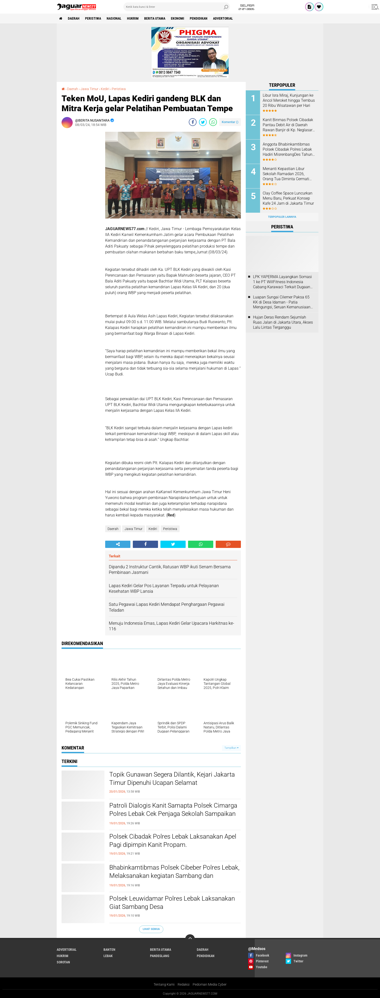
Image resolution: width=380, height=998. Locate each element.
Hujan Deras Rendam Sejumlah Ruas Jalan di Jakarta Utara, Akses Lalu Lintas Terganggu (283, 322)
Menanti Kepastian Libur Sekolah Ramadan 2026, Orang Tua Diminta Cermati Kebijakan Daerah (286, 173)
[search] (176, 6)
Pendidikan (198, 18)
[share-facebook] (193, 122)
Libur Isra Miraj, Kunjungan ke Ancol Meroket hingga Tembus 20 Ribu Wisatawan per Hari (289, 100)
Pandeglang (159, 956)
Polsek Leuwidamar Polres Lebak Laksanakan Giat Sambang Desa (172, 902)
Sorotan (63, 962)
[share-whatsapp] (213, 122)
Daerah (73, 18)
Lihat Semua (151, 929)
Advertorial (223, 18)
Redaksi (184, 984)
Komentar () (230, 122)
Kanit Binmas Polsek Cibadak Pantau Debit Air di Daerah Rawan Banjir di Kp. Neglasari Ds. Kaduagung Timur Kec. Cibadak (288, 125)
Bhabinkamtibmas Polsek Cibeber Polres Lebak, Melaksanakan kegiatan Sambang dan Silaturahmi (174, 876)
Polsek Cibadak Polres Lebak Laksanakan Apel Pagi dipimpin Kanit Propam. (172, 840)
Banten (109, 949)
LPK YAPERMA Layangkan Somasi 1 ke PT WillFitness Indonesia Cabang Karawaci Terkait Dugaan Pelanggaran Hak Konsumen (282, 281)
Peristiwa (93, 18)
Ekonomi (177, 18)
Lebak (108, 956)
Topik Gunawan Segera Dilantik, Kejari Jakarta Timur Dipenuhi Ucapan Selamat (172, 778)
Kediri (153, 529)
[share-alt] (117, 544)
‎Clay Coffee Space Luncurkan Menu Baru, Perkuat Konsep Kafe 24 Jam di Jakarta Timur (288, 198)
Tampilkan (231, 747)
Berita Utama (154, 18)
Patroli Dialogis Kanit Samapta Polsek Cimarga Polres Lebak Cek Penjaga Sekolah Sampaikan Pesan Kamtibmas (173, 814)
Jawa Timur (133, 529)
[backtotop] (190, 939)
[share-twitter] (203, 122)
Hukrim (133, 18)
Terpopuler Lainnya (282, 216)
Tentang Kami (164, 984)
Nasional (114, 18)
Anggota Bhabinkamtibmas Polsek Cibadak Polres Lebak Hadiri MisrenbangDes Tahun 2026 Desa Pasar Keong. (287, 149)
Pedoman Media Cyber (210, 984)
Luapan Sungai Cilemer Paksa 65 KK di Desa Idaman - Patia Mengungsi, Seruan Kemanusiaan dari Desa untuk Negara (281, 302)
